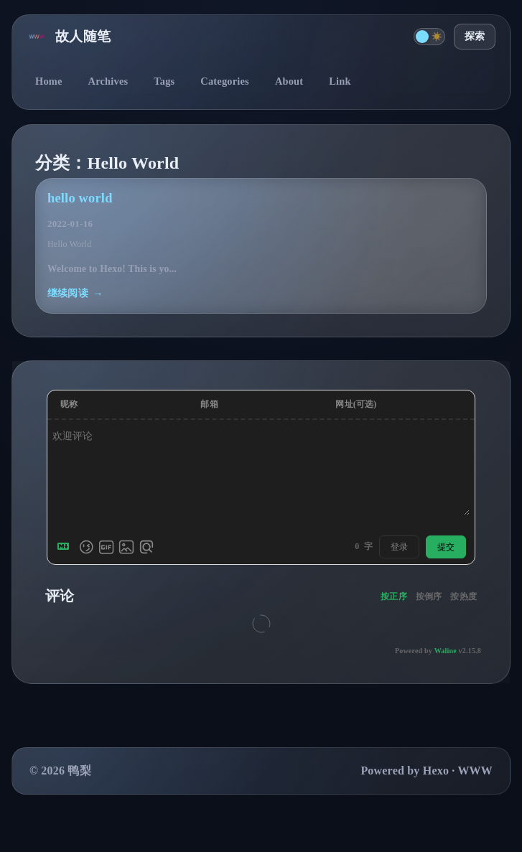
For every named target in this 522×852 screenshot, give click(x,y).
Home (48, 81)
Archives (108, 81)
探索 (475, 36)
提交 (446, 547)
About (289, 81)
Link (339, 81)
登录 (399, 547)
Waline (445, 651)
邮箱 (209, 404)
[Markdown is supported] (66, 547)
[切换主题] (429, 36)
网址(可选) (355, 404)
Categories (224, 81)
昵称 (69, 404)
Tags (164, 81)
